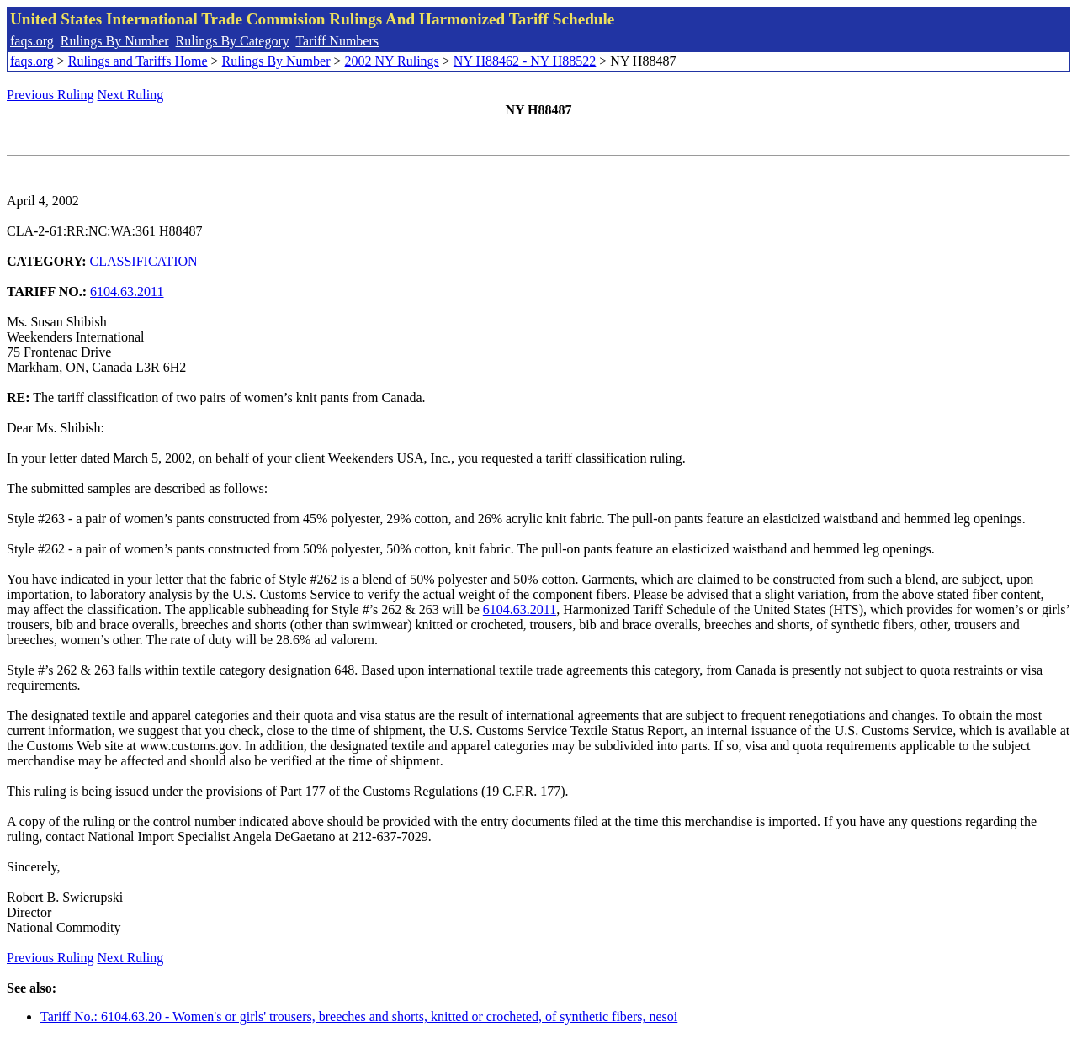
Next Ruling (131, 94)
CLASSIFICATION (144, 261)
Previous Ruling (50, 94)
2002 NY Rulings (392, 61)
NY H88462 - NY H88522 (525, 61)
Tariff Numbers (337, 41)
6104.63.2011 (126, 291)
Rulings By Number (115, 41)
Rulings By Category (232, 41)
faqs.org (32, 41)
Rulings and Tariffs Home (138, 61)
